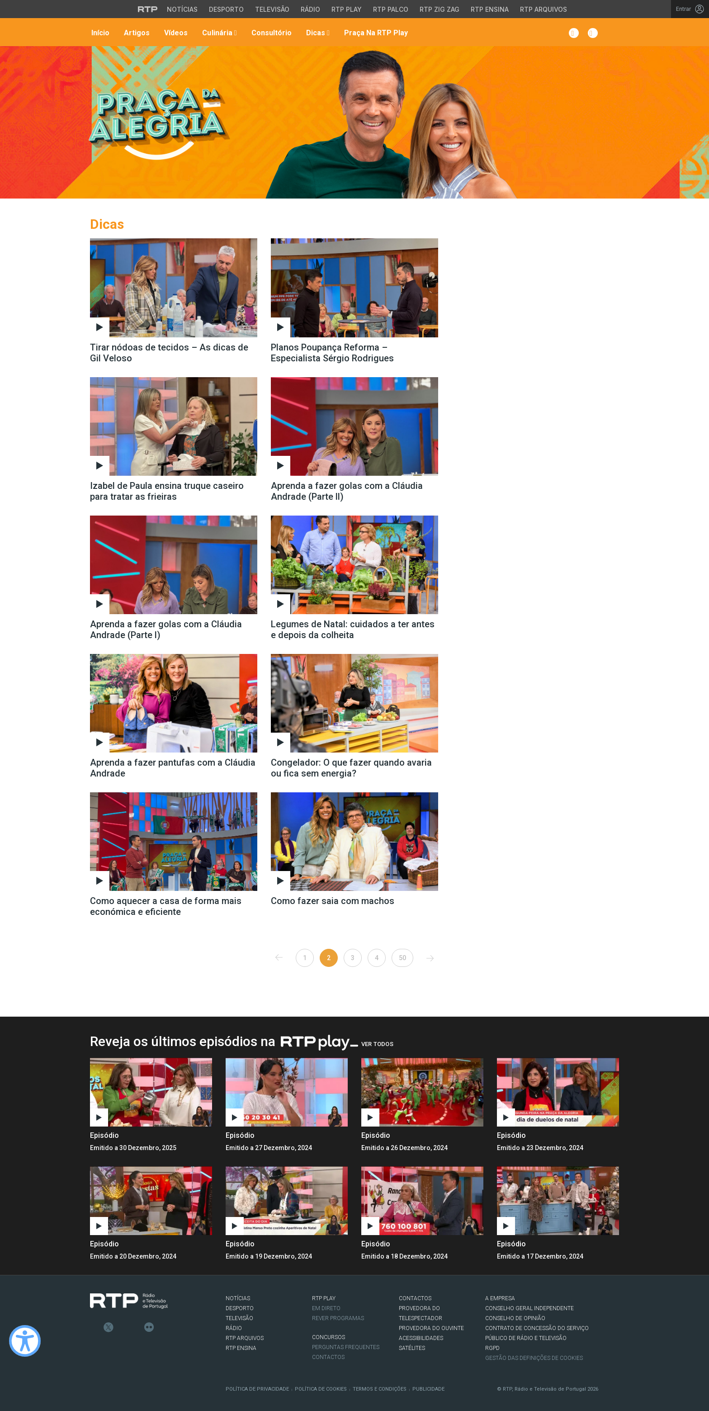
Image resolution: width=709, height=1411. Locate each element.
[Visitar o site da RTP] (148, 9)
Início (99, 32)
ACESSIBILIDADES (421, 1338)
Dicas (317, 32)
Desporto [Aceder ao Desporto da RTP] (226, 9)
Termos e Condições (379, 1389)
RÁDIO (234, 1328)
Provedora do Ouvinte (431, 1328)
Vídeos (175, 32)
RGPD (492, 1348)
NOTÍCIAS (238, 1298)
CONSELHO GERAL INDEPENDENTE (529, 1308)
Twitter (108, 1327)
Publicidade (428, 1389)
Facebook (95, 1327)
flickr (149, 1327)
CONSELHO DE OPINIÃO (515, 1318)
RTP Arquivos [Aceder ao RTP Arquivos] (543, 9)
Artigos (136, 32)
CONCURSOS (328, 1337)
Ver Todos (377, 1044)
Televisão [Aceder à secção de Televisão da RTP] (272, 9)
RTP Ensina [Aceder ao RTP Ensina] (490, 9)
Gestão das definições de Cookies (534, 1358)
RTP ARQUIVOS (245, 1338)
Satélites (412, 1348)
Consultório (271, 32)
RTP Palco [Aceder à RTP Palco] (390, 9)
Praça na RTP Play (375, 32)
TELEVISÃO (239, 1318)
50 (402, 957)
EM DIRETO (326, 1308)
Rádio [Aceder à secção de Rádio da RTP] (310, 9)
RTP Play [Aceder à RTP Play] (346, 9)
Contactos (328, 1357)
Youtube (136, 1327)
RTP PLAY (324, 1298)
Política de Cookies (321, 1389)
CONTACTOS (415, 1298)
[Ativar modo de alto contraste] (25, 1341)
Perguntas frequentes (345, 1347)
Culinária (218, 32)
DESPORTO (240, 1308)
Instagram (122, 1327)
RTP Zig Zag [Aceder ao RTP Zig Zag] (439, 9)
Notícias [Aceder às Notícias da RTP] (182, 9)
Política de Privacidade (257, 1389)
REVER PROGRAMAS (338, 1318)
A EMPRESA (500, 1298)
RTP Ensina (241, 1348)
